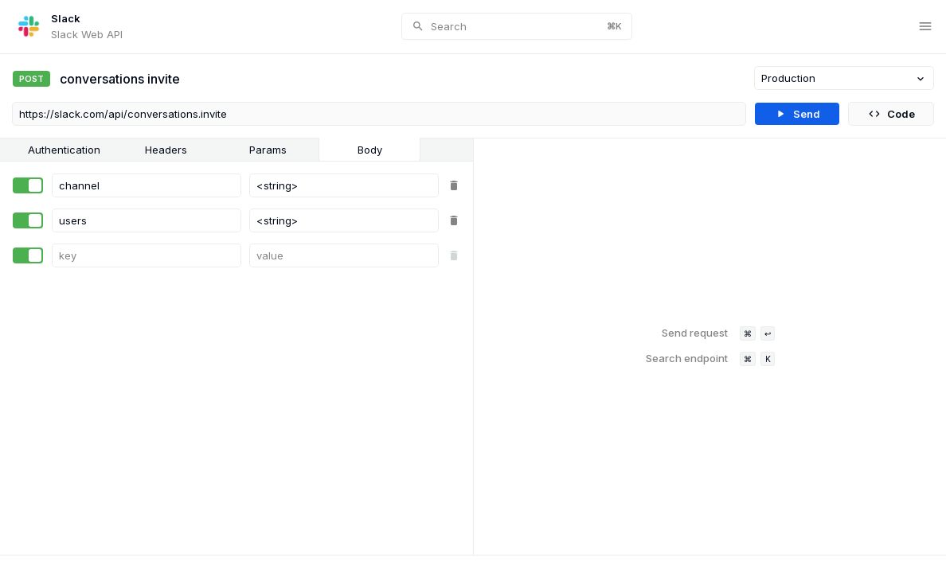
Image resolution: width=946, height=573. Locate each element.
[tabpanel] (236, 358)
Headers (166, 149)
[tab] (64, 149)
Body (370, 149)
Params (268, 149)
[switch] (28, 185)
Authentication (64, 149)
